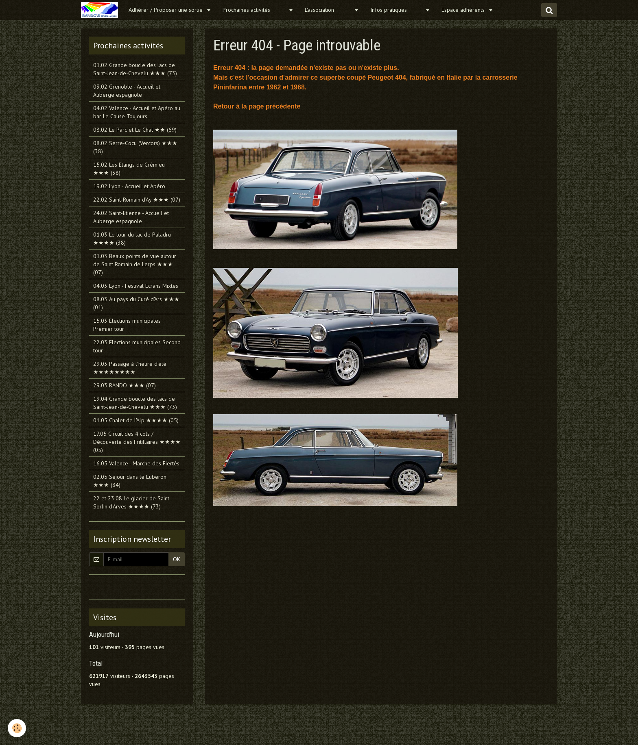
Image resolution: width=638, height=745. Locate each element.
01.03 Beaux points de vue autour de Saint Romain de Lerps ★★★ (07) (134, 264)
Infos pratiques (396, 9)
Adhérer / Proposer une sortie (166, 9)
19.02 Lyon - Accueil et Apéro (129, 186)
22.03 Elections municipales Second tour (137, 346)
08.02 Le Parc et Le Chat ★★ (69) (135, 129)
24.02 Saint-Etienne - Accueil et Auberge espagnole (131, 217)
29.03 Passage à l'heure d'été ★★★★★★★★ (129, 368)
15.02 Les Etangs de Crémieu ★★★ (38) (129, 168)
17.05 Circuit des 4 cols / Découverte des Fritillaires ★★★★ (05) (137, 442)
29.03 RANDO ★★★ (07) (124, 385)
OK (176, 559)
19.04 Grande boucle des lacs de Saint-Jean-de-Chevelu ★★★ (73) (135, 403)
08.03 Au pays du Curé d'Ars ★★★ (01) (136, 303)
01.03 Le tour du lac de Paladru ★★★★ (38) (132, 238)
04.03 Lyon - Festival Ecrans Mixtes (135, 285)
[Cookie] (17, 728)
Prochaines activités (254, 9)
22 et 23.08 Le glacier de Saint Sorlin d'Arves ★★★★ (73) (131, 502)
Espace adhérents (463, 9)
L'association (328, 9)
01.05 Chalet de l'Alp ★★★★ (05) (136, 420)
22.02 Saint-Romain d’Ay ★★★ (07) (136, 199)
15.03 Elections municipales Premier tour (127, 324)
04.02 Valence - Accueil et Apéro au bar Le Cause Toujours (136, 112)
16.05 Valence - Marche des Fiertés (136, 463)
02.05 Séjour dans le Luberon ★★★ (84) (129, 481)
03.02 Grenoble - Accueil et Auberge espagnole (126, 90)
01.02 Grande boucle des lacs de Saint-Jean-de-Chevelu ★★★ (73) (135, 69)
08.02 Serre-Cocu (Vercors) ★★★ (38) (135, 147)
